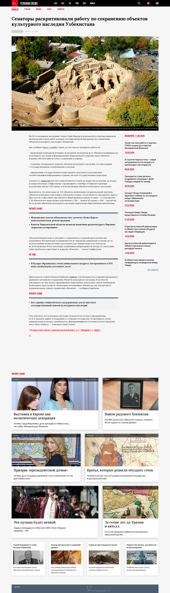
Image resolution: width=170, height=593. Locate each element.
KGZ (62, 3)
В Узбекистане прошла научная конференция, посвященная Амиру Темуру (141, 262)
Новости (15, 9)
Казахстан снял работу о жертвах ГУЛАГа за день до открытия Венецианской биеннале (140, 145)
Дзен (96, 330)
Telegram (85, 330)
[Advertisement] (85, 356)
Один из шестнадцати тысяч (103, 545)
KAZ (55, 3)
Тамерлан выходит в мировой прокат (66, 546)
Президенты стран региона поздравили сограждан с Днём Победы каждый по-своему (139, 179)
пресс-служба (50, 147)
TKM (76, 3)
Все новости (153, 270)
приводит (45, 181)
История (35, 31)
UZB (84, 3)
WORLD (92, 3)
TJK (70, 3)
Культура (27, 31)
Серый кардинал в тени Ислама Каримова (25, 546)
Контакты (17, 586)
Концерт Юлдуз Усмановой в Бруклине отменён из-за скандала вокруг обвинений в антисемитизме (141, 197)
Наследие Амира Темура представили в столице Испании (140, 213)
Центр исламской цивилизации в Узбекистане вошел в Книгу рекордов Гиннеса (140, 246)
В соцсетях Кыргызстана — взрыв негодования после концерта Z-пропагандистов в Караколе (140, 162)
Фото (49, 9)
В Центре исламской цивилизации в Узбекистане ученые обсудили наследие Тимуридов (141, 229)
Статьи (27, 9)
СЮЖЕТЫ (60, 9)
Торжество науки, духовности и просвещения (141, 546)
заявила (73, 277)
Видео (38, 9)
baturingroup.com (101, 590)
